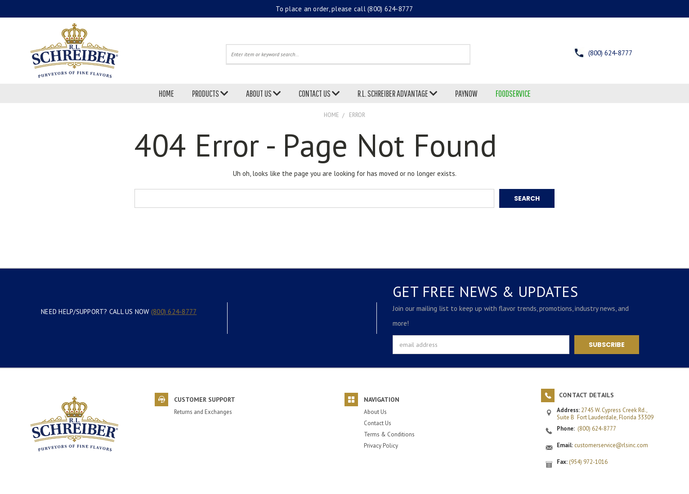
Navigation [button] (381, 399)
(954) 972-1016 (588, 462)
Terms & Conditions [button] (389, 434)
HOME (166, 93)
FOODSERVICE (513, 93)
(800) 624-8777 (390, 8)
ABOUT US (263, 93)
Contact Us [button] (377, 423)
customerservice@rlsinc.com (611, 445)
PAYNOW (466, 93)
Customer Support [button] (204, 399)
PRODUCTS (210, 93)
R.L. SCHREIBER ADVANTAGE (397, 93)
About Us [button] (375, 412)
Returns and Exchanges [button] (203, 412)
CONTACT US (319, 93)
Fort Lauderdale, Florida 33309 (615, 417)
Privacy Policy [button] (381, 445)
